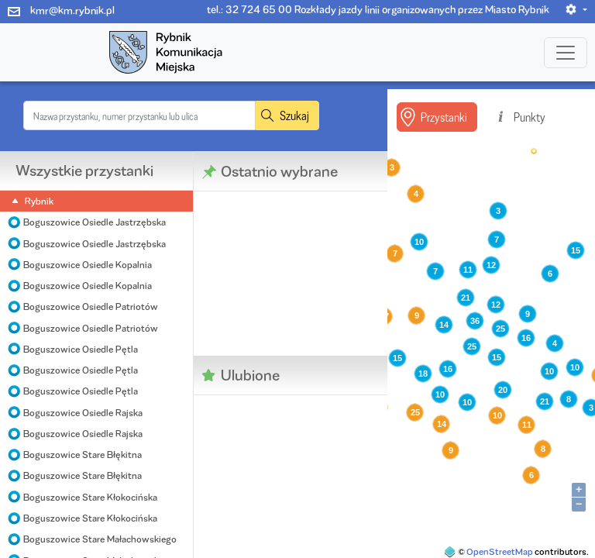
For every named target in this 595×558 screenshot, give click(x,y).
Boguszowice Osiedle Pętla (80, 349)
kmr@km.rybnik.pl (72, 10)
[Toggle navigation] (565, 52)
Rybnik (39, 201)
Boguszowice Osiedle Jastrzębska (94, 222)
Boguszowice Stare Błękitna (82, 455)
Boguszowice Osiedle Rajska (83, 413)
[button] (576, 9)
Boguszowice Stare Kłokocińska (90, 497)
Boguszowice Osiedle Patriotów (90, 306)
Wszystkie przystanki (84, 170)
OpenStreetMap (499, 551)
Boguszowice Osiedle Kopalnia (87, 265)
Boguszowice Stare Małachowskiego (100, 539)
